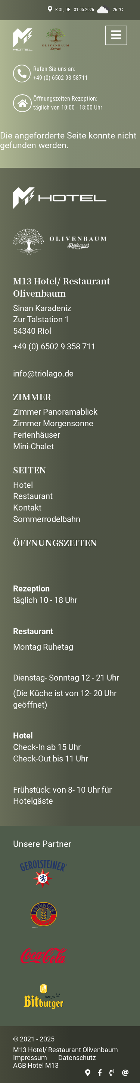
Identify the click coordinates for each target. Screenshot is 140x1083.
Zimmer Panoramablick (55, 412)
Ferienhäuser (36, 435)
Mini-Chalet (33, 446)
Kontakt (27, 507)
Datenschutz (77, 1057)
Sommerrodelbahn (46, 519)
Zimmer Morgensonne (53, 423)
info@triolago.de (43, 373)
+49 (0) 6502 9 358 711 (54, 346)
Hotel (23, 485)
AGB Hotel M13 (36, 1065)
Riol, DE (62, 9)
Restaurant (33, 496)
